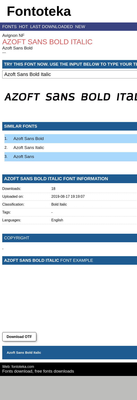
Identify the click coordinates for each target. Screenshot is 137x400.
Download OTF (19, 337)
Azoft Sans (23, 156)
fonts (9, 26)
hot (23, 26)
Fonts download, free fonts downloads (38, 371)
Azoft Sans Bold (17, 48)
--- (4, 52)
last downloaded (51, 26)
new (80, 26)
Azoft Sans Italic (28, 147)
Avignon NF (13, 35)
